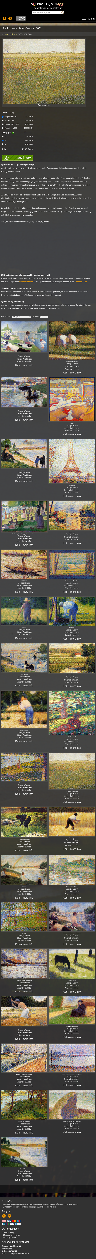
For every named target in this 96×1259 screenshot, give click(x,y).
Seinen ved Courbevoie (71, 886)
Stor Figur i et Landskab (72, 1026)
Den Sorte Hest (24, 470)
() (22, 18)
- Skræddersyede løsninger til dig (15, 1207)
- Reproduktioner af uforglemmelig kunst (17, 1204)
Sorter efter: (5, 317)
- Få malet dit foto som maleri (66, 1204)
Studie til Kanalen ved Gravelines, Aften (72, 1074)
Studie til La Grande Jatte (24, 1121)
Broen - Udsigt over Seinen (24, 409)
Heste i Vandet (24, 674)
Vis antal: (35, 317)
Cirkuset (72, 423)
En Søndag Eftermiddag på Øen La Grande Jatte (24, 534)
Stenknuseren (24, 1027)
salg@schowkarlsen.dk (20, 1253)
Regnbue (24, 886)
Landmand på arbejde (24, 839)
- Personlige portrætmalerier (44, 1204)
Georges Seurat (10, 34)
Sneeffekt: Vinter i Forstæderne (24, 980)
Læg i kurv (24, 158)
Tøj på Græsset (24, 1168)
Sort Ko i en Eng (72, 980)
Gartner (24, 627)
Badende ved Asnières (24, 354)
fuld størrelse (44, 105)
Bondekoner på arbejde (72, 361)
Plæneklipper (72, 838)
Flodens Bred (72, 532)
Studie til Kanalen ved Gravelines (24, 1074)
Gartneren (71, 627)
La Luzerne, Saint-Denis (72, 791)
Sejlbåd (24, 933)
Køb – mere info (24, 365)
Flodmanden (24, 580)
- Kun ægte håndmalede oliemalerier (42, 1207)
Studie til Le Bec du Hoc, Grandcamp (72, 1121)
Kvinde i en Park (72, 736)
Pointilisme (27, 359)
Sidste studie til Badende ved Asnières (72, 933)
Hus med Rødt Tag (71, 675)
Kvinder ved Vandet (24, 783)
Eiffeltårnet (71, 485)
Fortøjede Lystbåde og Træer (72, 580)
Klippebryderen (24, 730)
